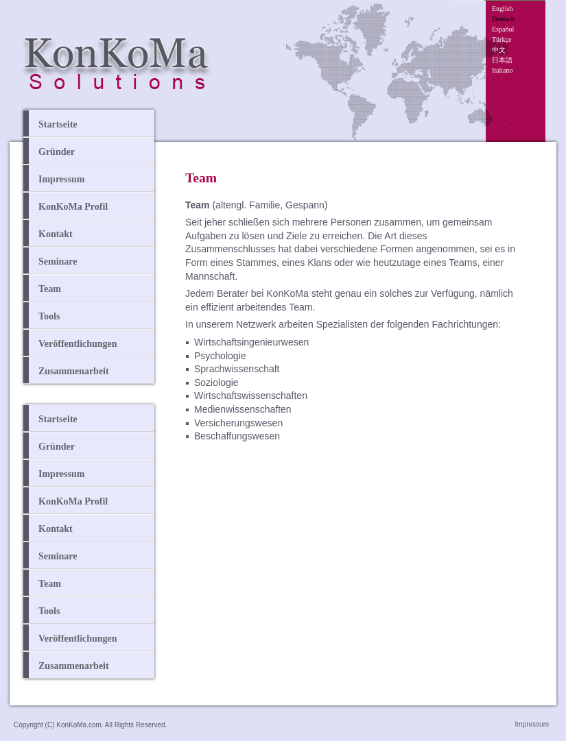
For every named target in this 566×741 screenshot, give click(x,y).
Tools (49, 316)
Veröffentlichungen (77, 344)
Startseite (58, 124)
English (502, 8)
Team (49, 289)
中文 (499, 49)
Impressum (61, 179)
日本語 (502, 60)
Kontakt (55, 234)
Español (503, 29)
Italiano (502, 70)
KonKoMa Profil (73, 207)
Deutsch (503, 19)
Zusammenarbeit (73, 371)
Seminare (58, 261)
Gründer (56, 152)
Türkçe (501, 39)
